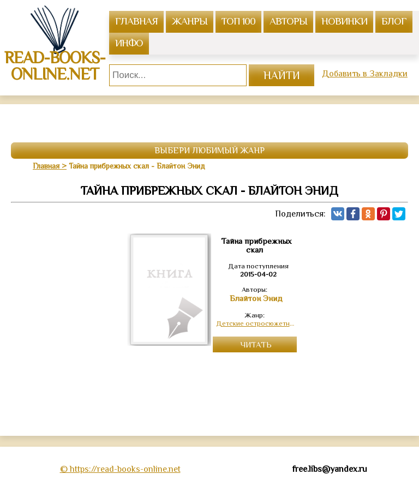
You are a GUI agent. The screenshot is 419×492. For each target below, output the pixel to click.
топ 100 (238, 21)
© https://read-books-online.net (120, 469)
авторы (288, 21)
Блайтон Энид (256, 298)
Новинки (344, 21)
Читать (256, 344)
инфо (129, 43)
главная (136, 21)
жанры (189, 21)
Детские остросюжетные (256, 323)
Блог (393, 21)
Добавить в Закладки (365, 74)
